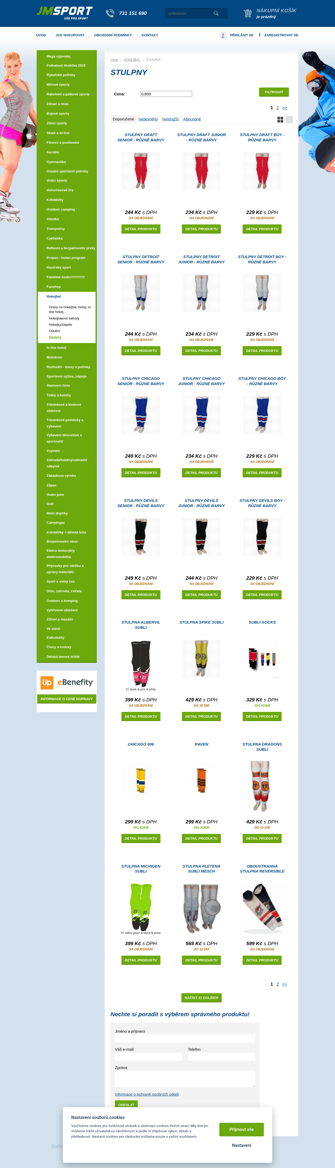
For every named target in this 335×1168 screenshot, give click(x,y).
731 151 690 (133, 13)
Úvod (114, 60)
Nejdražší (170, 119)
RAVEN (201, 744)
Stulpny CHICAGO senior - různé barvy (141, 381)
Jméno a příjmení (130, 1031)
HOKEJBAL (132, 60)
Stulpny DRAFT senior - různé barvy (141, 137)
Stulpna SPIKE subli (202, 622)
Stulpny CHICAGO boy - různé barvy (262, 381)
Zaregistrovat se (281, 35)
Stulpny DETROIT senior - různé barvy (141, 259)
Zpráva (121, 1067)
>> (284, 107)
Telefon (194, 1049)
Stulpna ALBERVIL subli (140, 625)
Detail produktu (141, 229)
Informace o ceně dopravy (67, 699)
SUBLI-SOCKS (262, 622)
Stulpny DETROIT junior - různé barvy (201, 259)
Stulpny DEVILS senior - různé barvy (141, 503)
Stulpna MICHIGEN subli (140, 869)
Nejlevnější (148, 119)
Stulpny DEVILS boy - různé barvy (262, 503)
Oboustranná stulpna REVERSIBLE (262, 869)
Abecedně (192, 119)
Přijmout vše (242, 1129)
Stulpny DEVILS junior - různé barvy (201, 503)
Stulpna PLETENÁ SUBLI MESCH (201, 869)
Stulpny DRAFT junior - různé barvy (201, 137)
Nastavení (241, 1145)
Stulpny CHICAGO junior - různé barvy (201, 381)
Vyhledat (216, 13)
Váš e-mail (124, 1049)
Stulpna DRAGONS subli (262, 747)
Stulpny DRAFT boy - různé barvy (262, 137)
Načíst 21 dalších (201, 998)
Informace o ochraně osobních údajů (147, 1094)
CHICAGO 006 (141, 744)
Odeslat (126, 1105)
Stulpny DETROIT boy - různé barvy (262, 259)
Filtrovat (274, 92)
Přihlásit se (242, 35)
